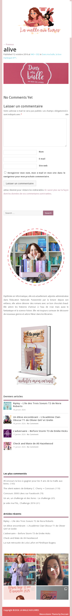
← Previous (9, 44)
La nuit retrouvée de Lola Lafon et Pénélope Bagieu (30, 542)
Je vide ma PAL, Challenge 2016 (20, 503)
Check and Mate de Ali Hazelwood (33, 443)
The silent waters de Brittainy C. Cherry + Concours (29, 488)
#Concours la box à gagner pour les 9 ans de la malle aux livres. (33, 482)
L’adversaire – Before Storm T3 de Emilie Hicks (40, 430)
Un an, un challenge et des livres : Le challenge (27, 498)
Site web (43, 165)
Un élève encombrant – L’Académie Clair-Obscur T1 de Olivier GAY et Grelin (37, 418)
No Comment (32, 423)
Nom (41, 151)
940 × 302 (35, 54)
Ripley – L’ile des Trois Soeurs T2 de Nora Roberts (37, 405)
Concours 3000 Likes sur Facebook (21, 493)
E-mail (42, 158)
